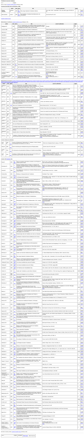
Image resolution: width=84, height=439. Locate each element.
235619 (82, 30)
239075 (82, 70)
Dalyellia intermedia (77, 80)
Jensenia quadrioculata (40, 81)
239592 (82, 193)
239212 (82, 240)
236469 (82, 105)
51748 (82, 185)
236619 (82, 277)
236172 (82, 44)
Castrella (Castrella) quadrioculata (48, 80)
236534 (82, 177)
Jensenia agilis (13, 81)
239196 (82, 237)
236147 (82, 304)
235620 (82, 67)
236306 (82, 371)
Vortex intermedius (60, 81)
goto (47, 45)
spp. (19, 11)
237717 (82, 48)
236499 (82, 124)
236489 (82, 121)
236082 (82, 211)
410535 (82, 35)
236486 (82, 390)
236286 (82, 354)
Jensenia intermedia (19, 81)
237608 (82, 147)
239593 (82, 384)
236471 (82, 86)
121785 (82, 268)
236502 (82, 111)
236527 (82, 393)
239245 (82, 419)
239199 (82, 221)
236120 (82, 11)
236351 (82, 326)
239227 (82, 339)
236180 (82, 108)
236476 (82, 301)
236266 (82, 162)
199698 (82, 77)
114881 (82, 280)
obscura (15, 4)
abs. (19, 10)
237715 (82, 311)
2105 (81, 97)
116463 (82, 262)
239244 (82, 416)
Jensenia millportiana (26, 81)
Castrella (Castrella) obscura (37, 80)
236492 (82, 332)
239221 (82, 412)
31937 (82, 361)
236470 (82, 15)
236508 (82, 295)
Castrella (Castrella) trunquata (69, 80)
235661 (82, 32)
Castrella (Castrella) (10, 4)
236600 (82, 54)
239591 (82, 402)
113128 (82, 127)
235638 (82, 38)
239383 (82, 189)
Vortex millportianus (66, 81)
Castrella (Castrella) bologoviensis (26, 80)
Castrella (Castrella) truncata (6, 18)
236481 (82, 343)
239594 (82, 349)
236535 (82, 93)
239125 (82, 423)
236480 (82, 346)
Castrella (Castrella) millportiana (12, 82)
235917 (82, 90)
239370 (82, 377)
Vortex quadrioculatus (79, 81)
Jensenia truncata (53, 81)
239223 (82, 374)
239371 (82, 314)
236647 (82, 253)
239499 (82, 397)
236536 (82, 204)
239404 (82, 62)
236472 (82, 118)
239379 (82, 51)
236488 (82, 181)
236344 (82, 368)
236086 (82, 308)
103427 (82, 283)
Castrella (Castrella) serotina (58, 80)
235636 (82, 174)
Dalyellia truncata (8, 81)
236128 (82, 102)
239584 (82, 247)
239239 (82, 230)
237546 (82, 427)
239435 (82, 132)
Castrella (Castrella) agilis (16, 80)
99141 (82, 274)
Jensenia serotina (47, 81)
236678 (82, 224)
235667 (82, 115)
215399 (82, 265)
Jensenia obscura (33, 81)
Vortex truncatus (3, 82)
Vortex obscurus (72, 81)
